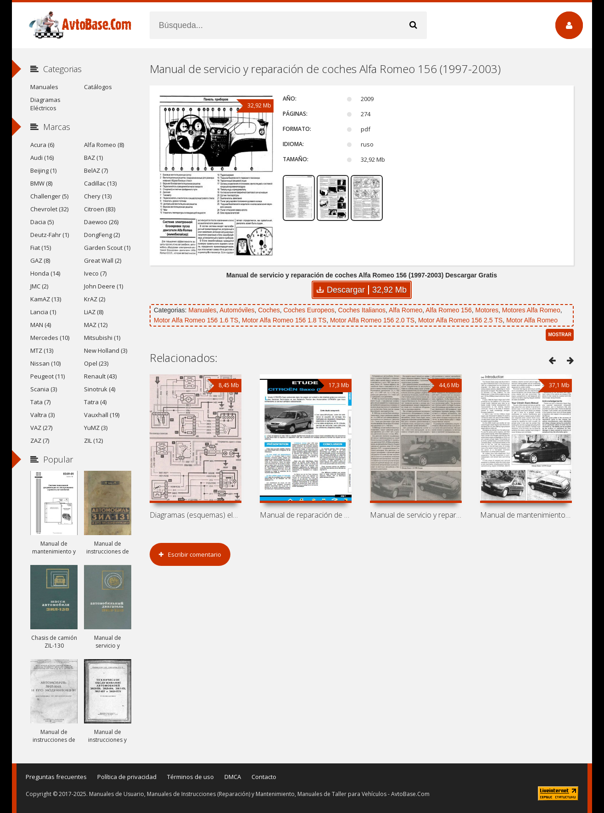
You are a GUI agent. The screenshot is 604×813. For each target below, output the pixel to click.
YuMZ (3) (95, 427)
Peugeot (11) (47, 376)
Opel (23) (96, 363)
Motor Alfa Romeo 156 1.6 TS (196, 320)
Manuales (202, 310)
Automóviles (236, 310)
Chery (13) (98, 196)
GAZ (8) (40, 260)
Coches (269, 310)
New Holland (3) (105, 350)
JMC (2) (39, 286)
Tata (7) (40, 402)
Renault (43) (100, 376)
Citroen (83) (99, 209)
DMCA (232, 777)
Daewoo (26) (101, 222)
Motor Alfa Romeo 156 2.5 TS (460, 320)
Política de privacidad (127, 777)
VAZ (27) (41, 427)
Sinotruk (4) (99, 389)
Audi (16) (42, 157)
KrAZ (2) (94, 299)
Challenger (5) (49, 196)
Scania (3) (43, 389)
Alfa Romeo (405, 310)
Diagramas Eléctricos (45, 104)
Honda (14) (45, 273)
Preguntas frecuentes (56, 777)
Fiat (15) (40, 247)
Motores (486, 310)
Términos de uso (190, 777)
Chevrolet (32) (49, 209)
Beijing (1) (43, 170)
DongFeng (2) (102, 235)
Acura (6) (42, 145)
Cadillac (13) (100, 183)
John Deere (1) (103, 286)
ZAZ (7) (39, 440)
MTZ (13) (41, 350)
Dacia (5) (42, 222)
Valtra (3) (42, 415)
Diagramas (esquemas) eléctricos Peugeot (195, 515)
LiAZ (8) (93, 312)
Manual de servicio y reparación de (416, 515)
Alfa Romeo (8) (104, 145)
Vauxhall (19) (101, 415)
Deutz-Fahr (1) (49, 235)
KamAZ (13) (45, 299)
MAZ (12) (95, 325)
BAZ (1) (93, 157)
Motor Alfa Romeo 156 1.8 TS (284, 320)
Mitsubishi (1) (102, 337)
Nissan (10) (45, 363)
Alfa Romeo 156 (448, 310)
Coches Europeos (309, 310)
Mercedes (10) (49, 337)
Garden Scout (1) (107, 247)
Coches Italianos (362, 310)
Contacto (264, 777)
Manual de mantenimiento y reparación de (526, 515)
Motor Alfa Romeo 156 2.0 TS (372, 320)
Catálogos (98, 87)
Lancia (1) (43, 312)
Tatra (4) (95, 402)
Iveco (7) (95, 273)
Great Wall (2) (102, 260)
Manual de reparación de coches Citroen (306, 515)
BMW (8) (41, 183)
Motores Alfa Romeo (531, 310)
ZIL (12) (93, 440)
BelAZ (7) (96, 170)
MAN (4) (40, 325)
